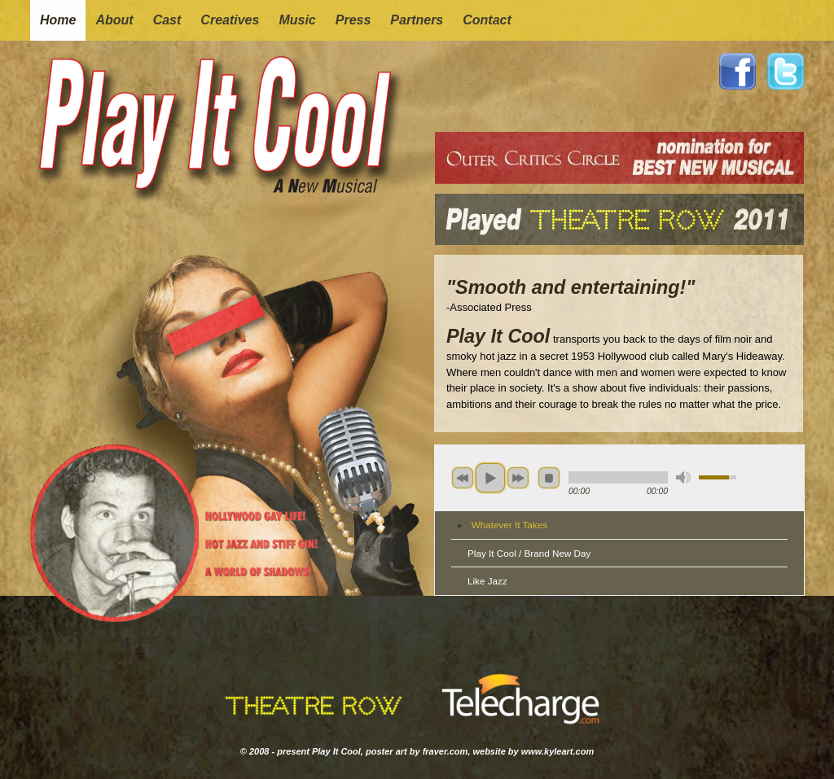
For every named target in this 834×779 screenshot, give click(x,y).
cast (167, 20)
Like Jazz (487, 580)
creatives (229, 20)
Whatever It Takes (509, 524)
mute (683, 477)
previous (462, 477)
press (353, 20)
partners (416, 20)
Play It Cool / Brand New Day (528, 553)
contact (487, 20)
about (114, 20)
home (58, 20)
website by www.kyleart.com (533, 751)
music (297, 20)
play (490, 478)
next (518, 477)
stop (549, 477)
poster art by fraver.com (416, 751)
